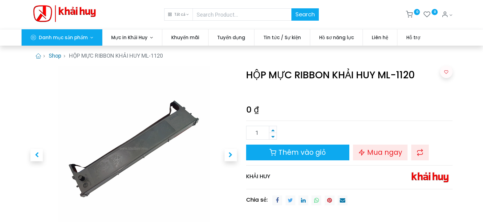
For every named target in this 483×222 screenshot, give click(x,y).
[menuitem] (194, 37)
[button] (178, 14)
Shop (55, 55)
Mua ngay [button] (380, 152)
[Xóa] (273, 136)
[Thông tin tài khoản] (447, 15)
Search (305, 14)
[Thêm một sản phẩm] (273, 129)
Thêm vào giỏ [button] (298, 152)
